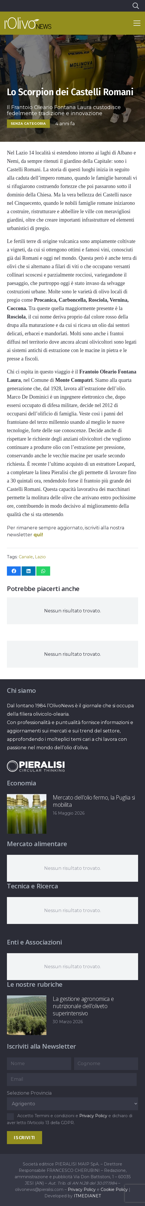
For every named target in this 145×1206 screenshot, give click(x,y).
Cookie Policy (114, 1189)
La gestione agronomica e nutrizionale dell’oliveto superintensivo (83, 1006)
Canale (26, 556)
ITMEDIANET (87, 1195)
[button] (135, 6)
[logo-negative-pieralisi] (36, 766)
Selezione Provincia (29, 1093)
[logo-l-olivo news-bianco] (28, 23)
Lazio (40, 556)
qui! (38, 534)
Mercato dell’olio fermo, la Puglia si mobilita (94, 801)
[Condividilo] (14, 571)
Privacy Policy (93, 1115)
